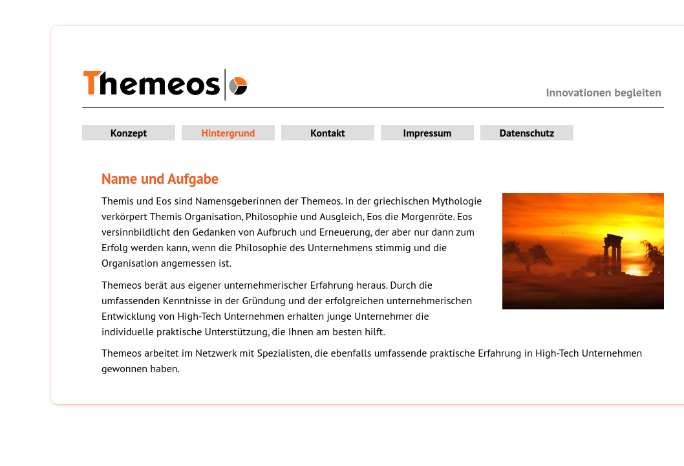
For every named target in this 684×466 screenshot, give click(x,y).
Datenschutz (527, 132)
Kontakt (327, 132)
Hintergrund (228, 132)
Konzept (129, 132)
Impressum (427, 132)
